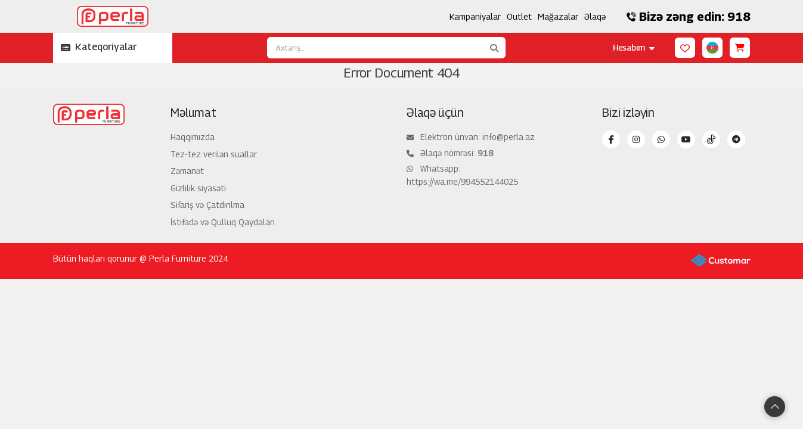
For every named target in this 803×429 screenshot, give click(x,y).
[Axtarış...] (375, 47)
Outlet (519, 16)
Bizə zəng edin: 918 (689, 17)
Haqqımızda (192, 137)
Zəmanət (187, 171)
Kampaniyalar (475, 16)
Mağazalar (558, 16)
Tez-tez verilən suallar (213, 154)
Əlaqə (595, 16)
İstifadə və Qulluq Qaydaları (222, 222)
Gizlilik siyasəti (198, 188)
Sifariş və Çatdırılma (207, 205)
